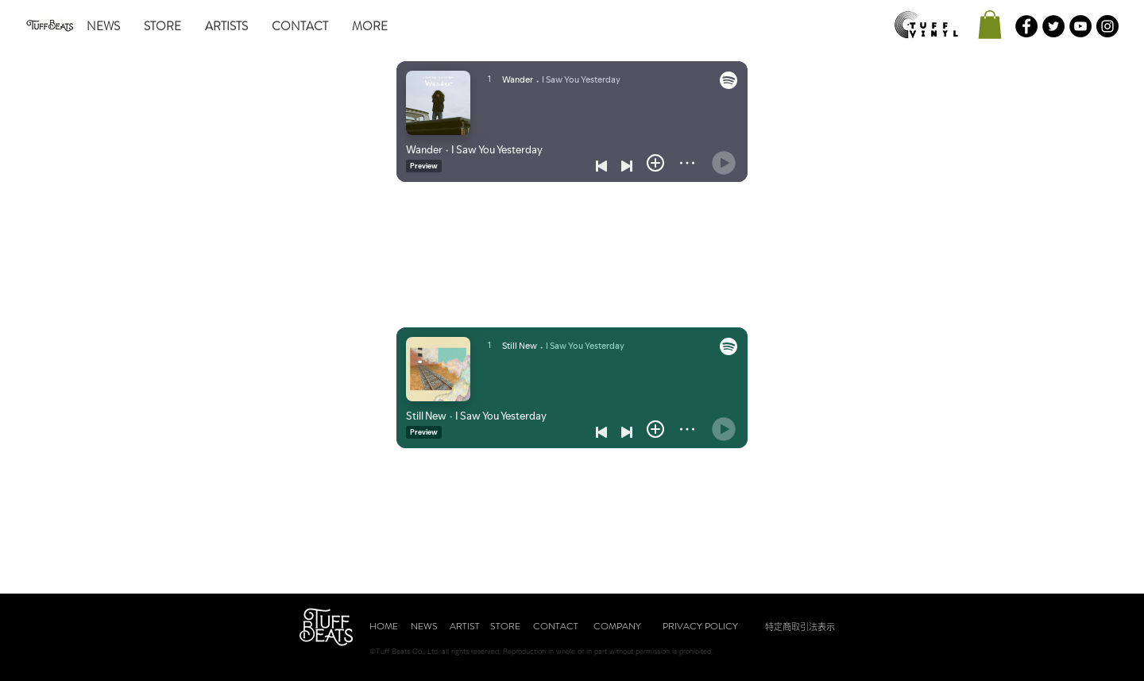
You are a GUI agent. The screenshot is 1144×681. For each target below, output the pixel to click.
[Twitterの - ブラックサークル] (1053, 26)
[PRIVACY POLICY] (700, 626)
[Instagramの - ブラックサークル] (1107, 26)
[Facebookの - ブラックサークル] (1026, 26)
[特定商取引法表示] (800, 626)
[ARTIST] (465, 626)
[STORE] (505, 626)
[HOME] (384, 626)
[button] (990, 24)
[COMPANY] (617, 626)
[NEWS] (424, 626)
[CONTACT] (555, 626)
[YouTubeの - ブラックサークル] (1080, 26)
